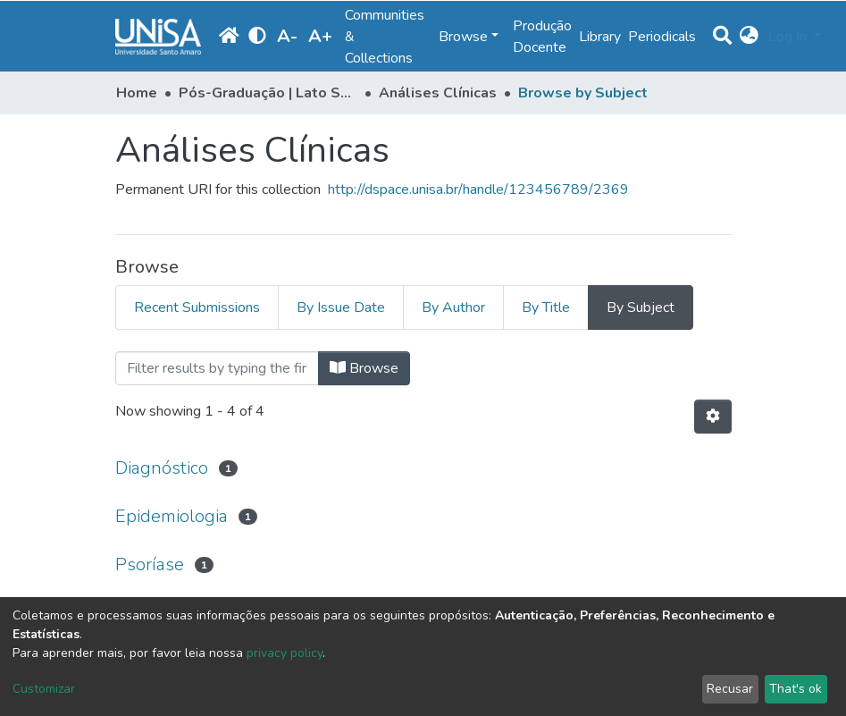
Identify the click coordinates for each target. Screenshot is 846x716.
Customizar (44, 688)
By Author (453, 307)
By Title (546, 307)
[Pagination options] (713, 417)
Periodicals (662, 36)
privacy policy (284, 652)
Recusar (730, 688)
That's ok (795, 688)
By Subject (640, 307)
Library (600, 36)
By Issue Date (341, 307)
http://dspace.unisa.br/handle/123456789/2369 (478, 189)
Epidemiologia (171, 516)
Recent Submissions (197, 307)
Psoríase (149, 564)
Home (136, 93)
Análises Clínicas (438, 93)
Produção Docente (542, 36)
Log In (789, 36)
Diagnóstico (161, 468)
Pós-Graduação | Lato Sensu (268, 93)
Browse (364, 368)
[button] (750, 36)
